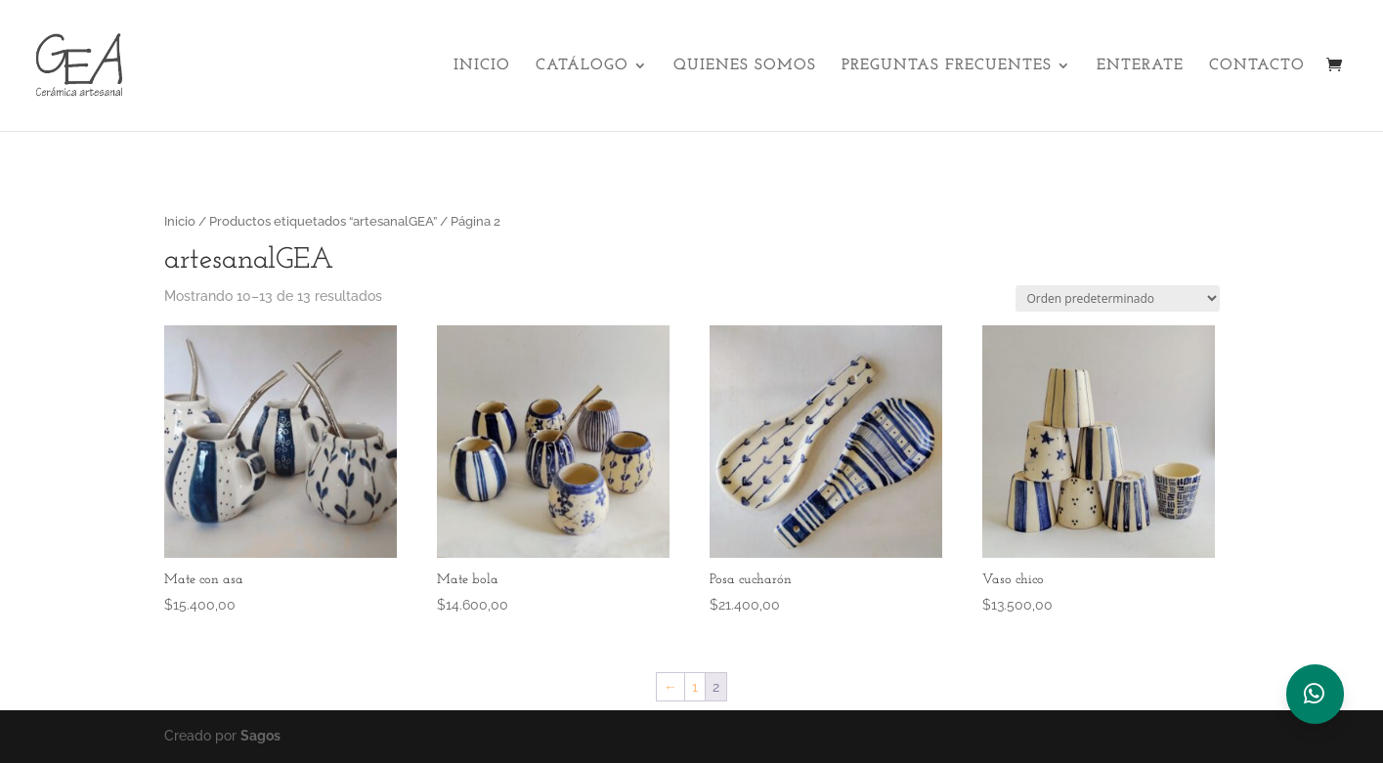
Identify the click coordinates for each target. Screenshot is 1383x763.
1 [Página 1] (695, 687)
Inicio (482, 66)
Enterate (1140, 66)
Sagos (260, 735)
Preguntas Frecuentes (947, 66)
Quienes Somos (744, 66)
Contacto (1257, 66)
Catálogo (582, 66)
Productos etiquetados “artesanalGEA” (323, 221)
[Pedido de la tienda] (1118, 298)
